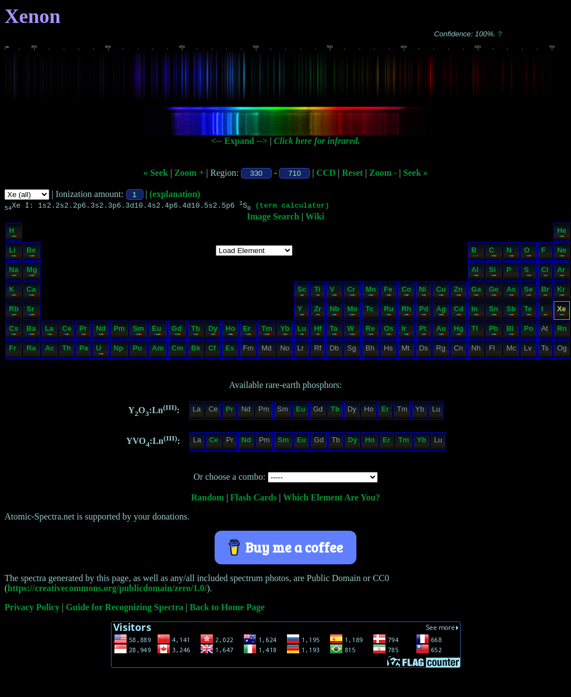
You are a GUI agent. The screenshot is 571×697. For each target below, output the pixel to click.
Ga (476, 292)
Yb (285, 331)
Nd (100, 331)
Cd (458, 311)
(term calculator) (292, 207)
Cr (351, 292)
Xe (561, 311)
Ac (49, 350)
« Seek (155, 172)
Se (528, 292)
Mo (352, 311)
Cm (177, 350)
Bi (511, 331)
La (49, 331)
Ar (561, 272)
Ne (562, 252)
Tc (370, 311)
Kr (561, 292)
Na (13, 272)
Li (13, 252)
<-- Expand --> (239, 141)
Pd (424, 311)
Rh (406, 311)
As (511, 292)
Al (475, 272)
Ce (67, 331)
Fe (388, 292)
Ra (31, 350)
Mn (370, 292)
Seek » (415, 172)
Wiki (314, 218)
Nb (334, 311)
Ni (423, 292)
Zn (458, 292)
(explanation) (175, 194)
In (475, 311)
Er (248, 331)
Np (119, 350)
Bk (196, 350)
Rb (13, 311)
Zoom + (189, 172)
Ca (31, 292)
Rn (562, 331)
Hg (458, 331)
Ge (493, 292)
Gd (176, 331)
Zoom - (383, 172)
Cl (545, 272)
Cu (440, 292)
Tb (195, 331)
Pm (119, 331)
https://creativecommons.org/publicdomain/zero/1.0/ (107, 590)
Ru (388, 311)
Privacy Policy (31, 609)
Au (440, 331)
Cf (212, 350)
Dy (213, 331)
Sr (31, 311)
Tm (266, 331)
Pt (423, 331)
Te (528, 311)
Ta (333, 331)
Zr (317, 311)
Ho (230, 331)
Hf (318, 331)
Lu (302, 331)
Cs (13, 331)
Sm (138, 331)
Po (528, 331)
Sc (302, 292)
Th (66, 350)
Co (406, 292)
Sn (493, 311)
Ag (440, 311)
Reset (352, 172)
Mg (31, 272)
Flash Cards (253, 499)
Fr (13, 350)
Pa (83, 350)
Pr (83, 331)
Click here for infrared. (317, 141)
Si (493, 272)
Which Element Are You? (331, 499)
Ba (31, 331)
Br (545, 292)
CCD (326, 172)
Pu (138, 350)
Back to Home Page (227, 609)
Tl (475, 331)
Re (370, 331)
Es (229, 350)
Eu (157, 331)
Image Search (273, 218)
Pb (493, 331)
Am (158, 350)
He (562, 233)
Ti (317, 292)
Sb (511, 311)
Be (31, 252)
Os (388, 331)
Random (207, 499)
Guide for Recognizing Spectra (124, 609)
